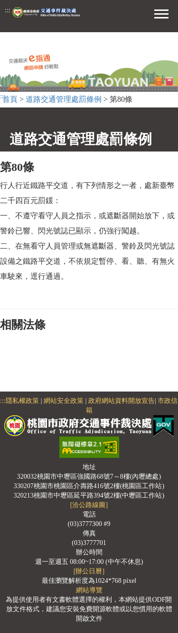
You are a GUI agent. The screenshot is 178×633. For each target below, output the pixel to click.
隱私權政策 (22, 400)
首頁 (10, 99)
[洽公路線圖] (89, 504)
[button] (161, 12)
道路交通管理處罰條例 (64, 99)
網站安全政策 (64, 400)
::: (7, 10)
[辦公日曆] (89, 571)
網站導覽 (89, 590)
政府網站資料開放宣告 (121, 400)
